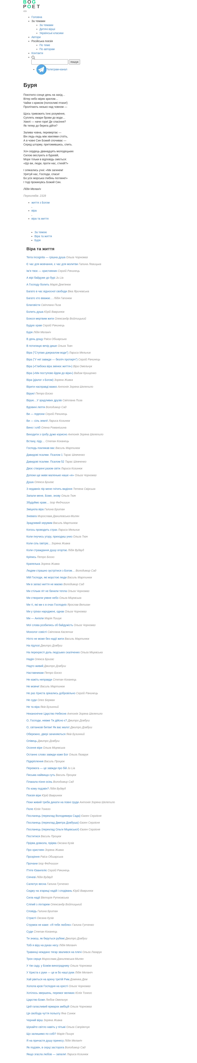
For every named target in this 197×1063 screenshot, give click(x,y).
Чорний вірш (34, 1020)
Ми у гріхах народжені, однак (45, 611)
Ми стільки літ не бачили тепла (46, 591)
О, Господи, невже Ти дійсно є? (46, 720)
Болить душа (34, 311)
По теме (44, 45)
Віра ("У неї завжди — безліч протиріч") (51, 359)
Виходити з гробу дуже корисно (46, 434)
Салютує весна (36, 883)
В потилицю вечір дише (41, 345)
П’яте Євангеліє (36, 870)
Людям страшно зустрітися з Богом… (50, 570)
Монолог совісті (36, 631)
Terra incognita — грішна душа (45, 257)
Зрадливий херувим (39, 522)
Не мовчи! (32, 686)
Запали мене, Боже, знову (43, 495)
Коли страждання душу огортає (46, 550)
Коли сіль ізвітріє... (38, 543)
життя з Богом (40, 202)
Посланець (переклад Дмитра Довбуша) (52, 822)
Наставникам (35, 672)
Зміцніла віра (35, 509)
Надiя (30, 659)
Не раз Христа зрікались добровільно (50, 693)
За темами (46, 25)
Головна (36, 17)
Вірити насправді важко (41, 386)
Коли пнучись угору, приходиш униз (49, 536)
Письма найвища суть (40, 775)
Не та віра (33, 706)
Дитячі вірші (47, 29)
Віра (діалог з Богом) (39, 379)
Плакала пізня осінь (39, 781)
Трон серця (33, 958)
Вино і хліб (33, 427)
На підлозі (33, 645)
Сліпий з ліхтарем (38, 904)
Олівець (31, 740)
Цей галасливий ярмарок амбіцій (47, 1006)
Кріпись (31, 557)
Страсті (31, 918)
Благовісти (33, 305)
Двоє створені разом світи (43, 468)
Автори (36, 37)
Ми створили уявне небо (42, 597)
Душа (30, 482)
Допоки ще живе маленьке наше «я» (50, 475)
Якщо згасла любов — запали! (46, 1054)
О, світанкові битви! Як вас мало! (47, 727)
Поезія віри (33, 795)
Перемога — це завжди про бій (46, 768)
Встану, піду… (35, 441)
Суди (29, 931)
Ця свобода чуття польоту (43, 1013)
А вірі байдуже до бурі (40, 277)
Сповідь (31, 911)
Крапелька (33, 563)
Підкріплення (34, 761)
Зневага (31, 516)
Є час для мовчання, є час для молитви (52, 264)
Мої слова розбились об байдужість (49, 625)
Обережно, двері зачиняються (45, 734)
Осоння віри (34, 747)
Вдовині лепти (35, 407)
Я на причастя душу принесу (45, 1040)
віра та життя (40, 218)
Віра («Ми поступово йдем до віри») (49, 373)
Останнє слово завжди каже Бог (47, 754)
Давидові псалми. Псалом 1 (44, 454)
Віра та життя (43, 236)
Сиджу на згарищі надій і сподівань (49, 890)
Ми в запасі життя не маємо (44, 584)
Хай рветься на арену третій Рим (47, 979)
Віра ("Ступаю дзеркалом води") (47, 352)
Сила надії (33, 897)
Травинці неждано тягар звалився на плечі (54, 952)
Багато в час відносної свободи (46, 291)
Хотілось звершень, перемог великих (50, 992)
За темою (40, 232)
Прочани (32, 863)
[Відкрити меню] (25, 11)
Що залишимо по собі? (41, 1033)
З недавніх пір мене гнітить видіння (49, 488)
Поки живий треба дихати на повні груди (52, 802)
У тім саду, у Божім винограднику (47, 965)
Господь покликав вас (40, 448)
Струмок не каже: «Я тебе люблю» (48, 924)
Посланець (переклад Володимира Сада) (53, 815)
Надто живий (34, 666)
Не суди (31, 700)
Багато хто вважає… (39, 298)
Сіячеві (31, 877)
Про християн (35, 849)
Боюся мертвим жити (40, 318)
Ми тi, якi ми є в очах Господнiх (46, 604)
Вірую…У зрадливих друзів (44, 400)
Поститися (33, 836)
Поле (29, 809)
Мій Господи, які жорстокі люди (46, 577)
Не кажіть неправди (39, 679)
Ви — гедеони (35, 414)
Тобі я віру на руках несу (42, 945)
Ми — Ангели (35, 618)
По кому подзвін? (37, 788)
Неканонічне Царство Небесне (46, 713)
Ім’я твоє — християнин (41, 270)
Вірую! (30, 393)
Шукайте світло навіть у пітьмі (45, 1027)
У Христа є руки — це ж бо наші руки (50, 972)
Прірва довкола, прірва (41, 843)
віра (34, 210)
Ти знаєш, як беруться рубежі (45, 938)
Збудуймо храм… (37, 502)
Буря (37, 240)
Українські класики (51, 33)
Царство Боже (35, 999)
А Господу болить (37, 284)
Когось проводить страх (41, 529)
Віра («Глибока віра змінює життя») (49, 366)
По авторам (47, 49)
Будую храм (34, 325)
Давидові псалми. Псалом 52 (45, 461)
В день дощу (34, 339)
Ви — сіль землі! (37, 420)
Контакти (37, 53)
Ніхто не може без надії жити (45, 638)
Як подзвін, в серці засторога (45, 1047)
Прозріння (33, 856)
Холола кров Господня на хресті (47, 986)
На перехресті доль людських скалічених (53, 652)
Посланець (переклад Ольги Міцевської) (52, 829)
